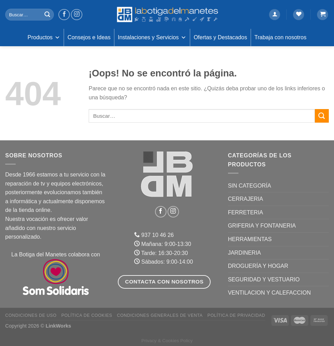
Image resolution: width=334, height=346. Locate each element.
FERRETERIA (245, 212)
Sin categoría (249, 186)
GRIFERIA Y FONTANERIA (262, 226)
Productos (43, 37)
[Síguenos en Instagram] (76, 14)
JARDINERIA (244, 253)
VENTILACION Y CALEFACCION (269, 293)
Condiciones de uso (31, 315)
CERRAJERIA (245, 199)
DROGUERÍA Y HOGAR (258, 266)
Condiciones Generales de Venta (160, 315)
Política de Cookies (86, 315)
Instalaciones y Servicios (152, 37)
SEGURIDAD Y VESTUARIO (264, 279)
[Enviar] (48, 14)
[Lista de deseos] (298, 14)
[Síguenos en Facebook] (64, 14)
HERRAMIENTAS (250, 239)
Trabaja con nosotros (280, 37)
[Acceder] (274, 14)
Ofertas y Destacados (220, 37)
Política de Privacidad (236, 315)
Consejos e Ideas (89, 37)
